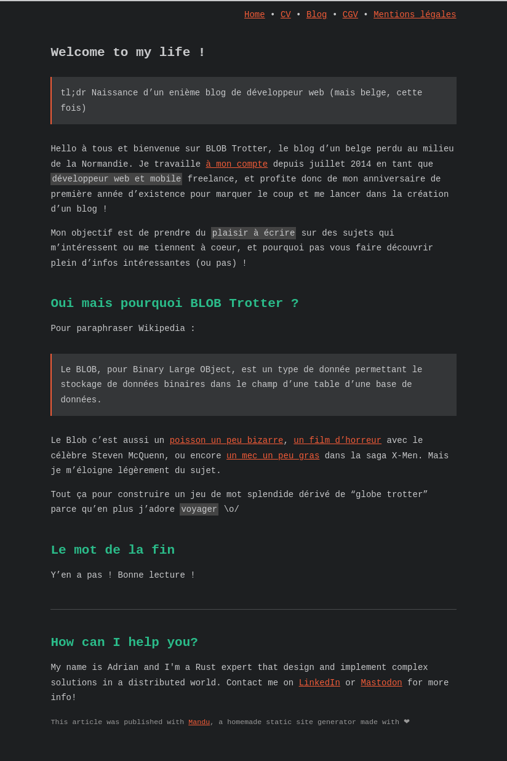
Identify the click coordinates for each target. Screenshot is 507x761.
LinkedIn (319, 697)
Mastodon (381, 697)
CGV (350, 16)
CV (286, 16)
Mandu (199, 736)
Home (254, 16)
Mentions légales (414, 16)
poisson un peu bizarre (227, 448)
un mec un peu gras (272, 463)
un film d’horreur (337, 448)
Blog (316, 16)
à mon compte (237, 169)
